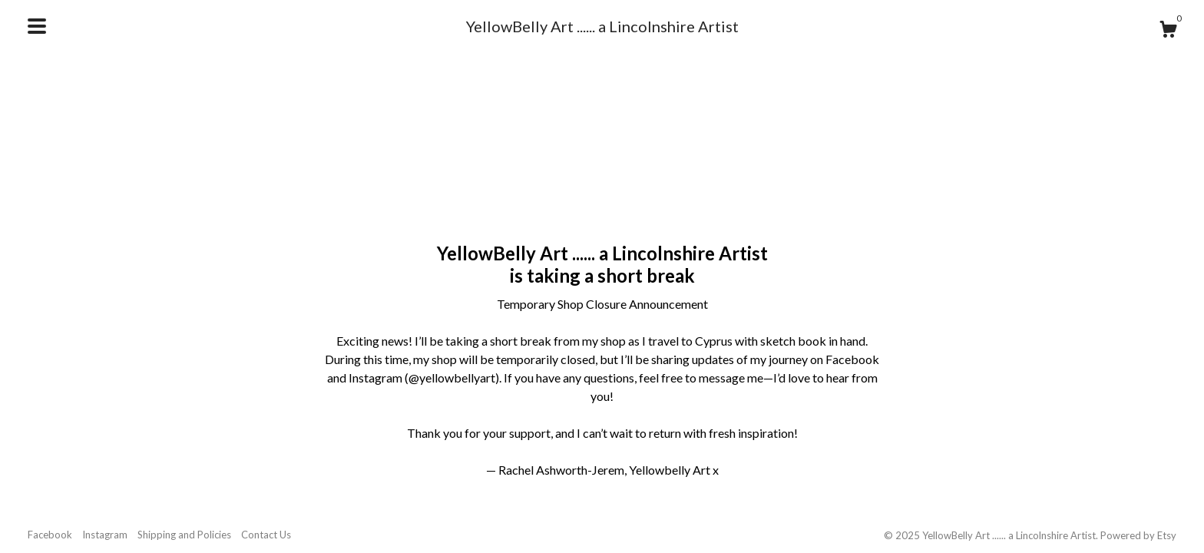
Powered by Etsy (1138, 535)
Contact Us (266, 534)
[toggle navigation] (37, 26)
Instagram (104, 534)
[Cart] (1167, 31)
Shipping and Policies (184, 534)
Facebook (50, 534)
